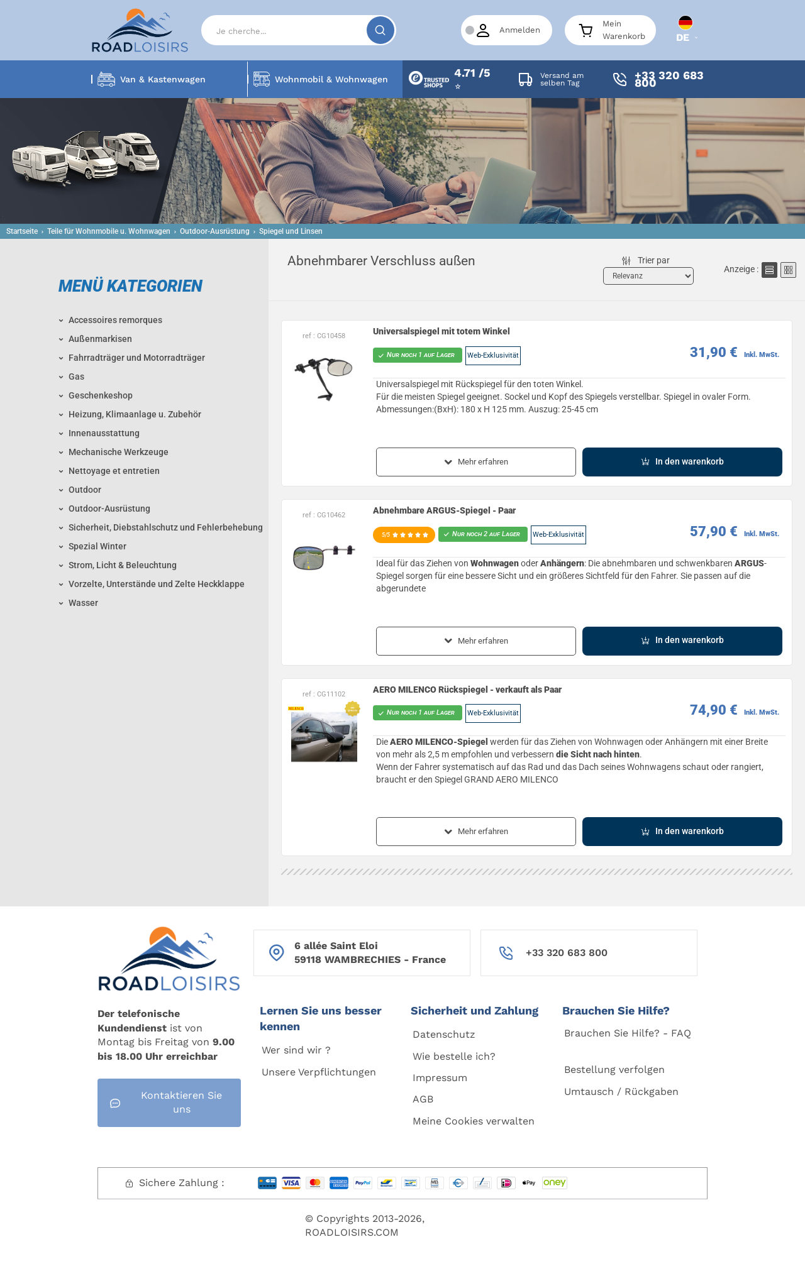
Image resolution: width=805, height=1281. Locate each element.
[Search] (298, 30)
